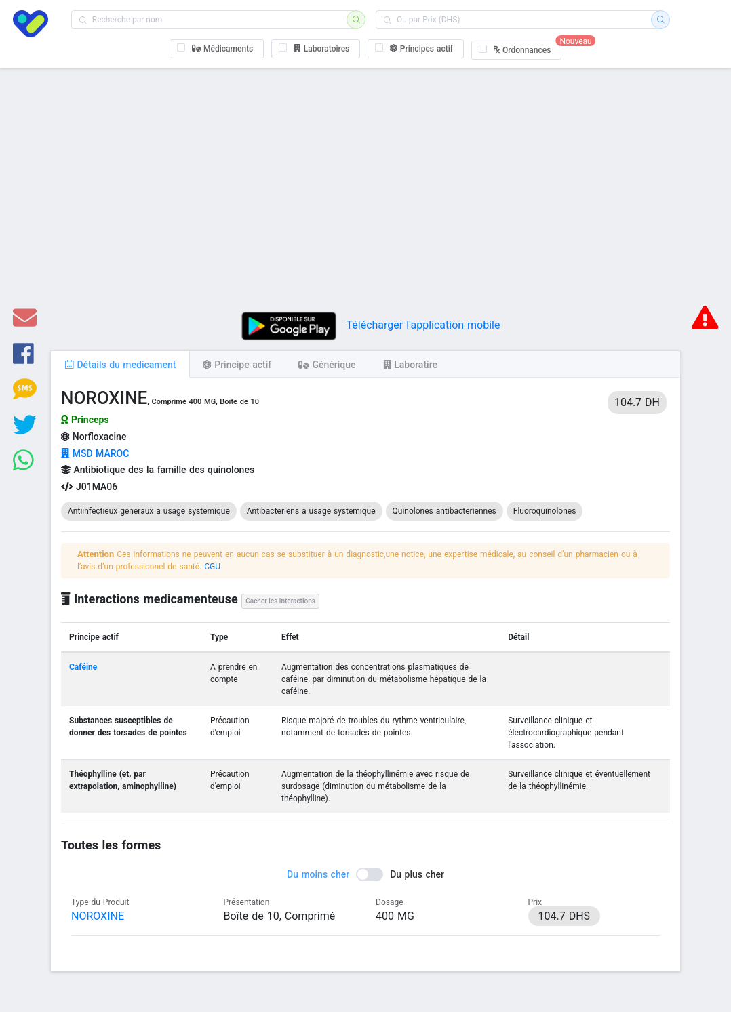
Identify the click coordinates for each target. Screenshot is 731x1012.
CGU (212, 566)
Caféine (83, 667)
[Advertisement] (365, 196)
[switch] (365, 874)
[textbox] (213, 19)
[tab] (120, 364)
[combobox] (213, 19)
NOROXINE (97, 916)
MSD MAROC (95, 453)
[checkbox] (217, 48)
